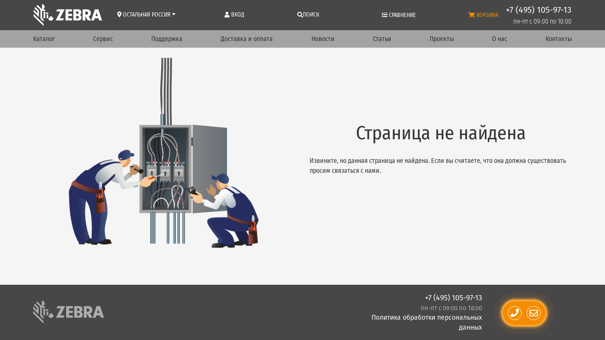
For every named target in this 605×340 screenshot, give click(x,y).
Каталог (44, 39)
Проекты (442, 39)
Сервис (103, 39)
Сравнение (399, 15)
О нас (499, 39)
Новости (323, 39)
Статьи (382, 39)
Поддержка (166, 39)
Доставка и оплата (247, 39)
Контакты (558, 39)
